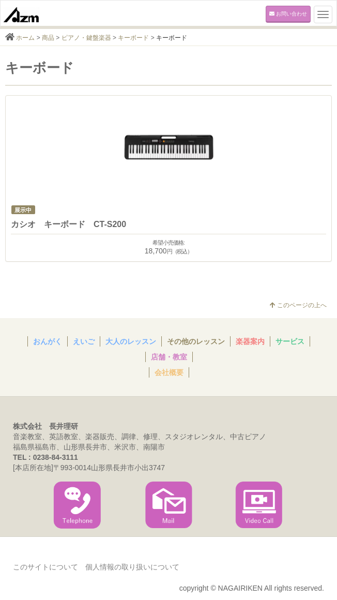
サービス (289, 341)
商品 (48, 37)
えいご (84, 341)
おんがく (47, 341)
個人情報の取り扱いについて (132, 567)
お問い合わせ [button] (288, 14)
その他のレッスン (196, 341)
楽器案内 (250, 341)
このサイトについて (45, 567)
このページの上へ (298, 305)
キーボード (133, 37)
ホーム (25, 37)
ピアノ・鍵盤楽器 (86, 37)
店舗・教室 (169, 357)
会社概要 (169, 372)
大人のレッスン (130, 341)
